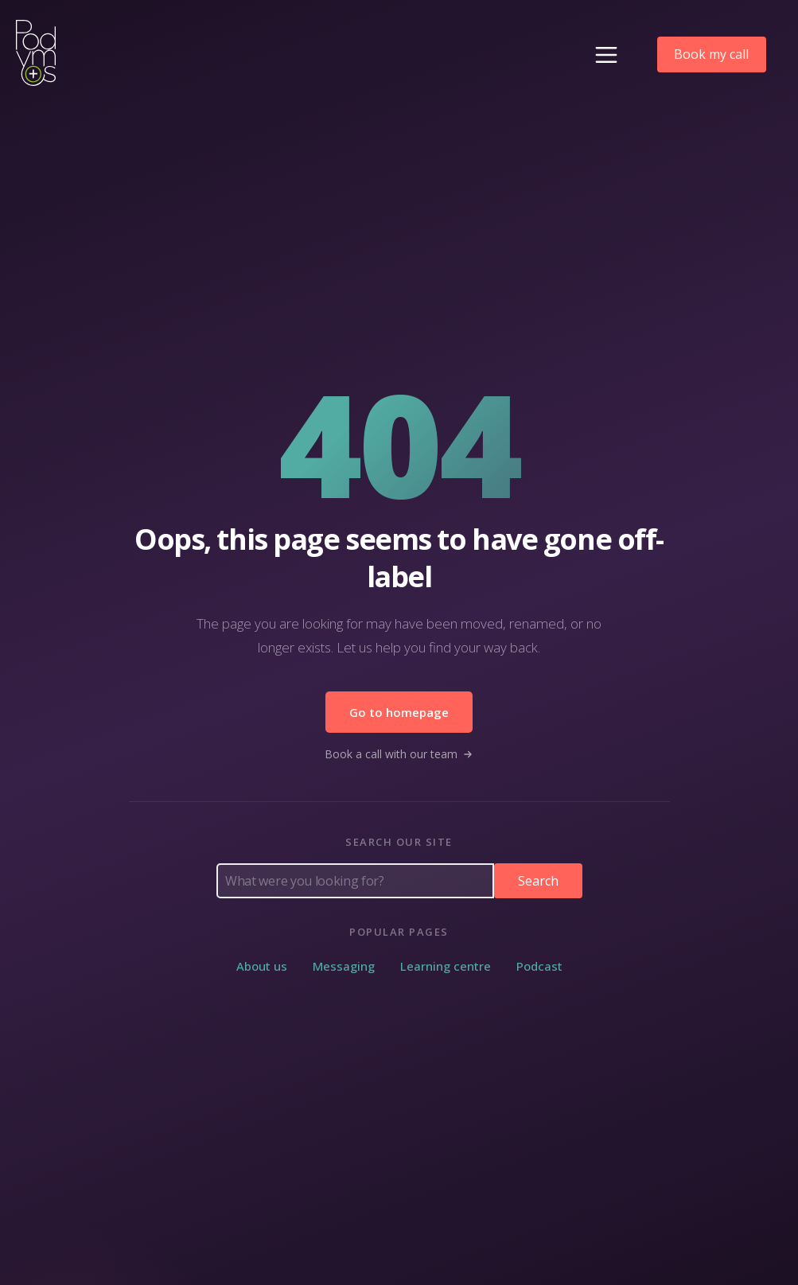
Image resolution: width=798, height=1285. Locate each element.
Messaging (344, 966)
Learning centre (445, 966)
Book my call (711, 54)
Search (538, 881)
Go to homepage (399, 712)
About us (261, 966)
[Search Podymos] (355, 880)
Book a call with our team (399, 753)
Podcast (539, 966)
